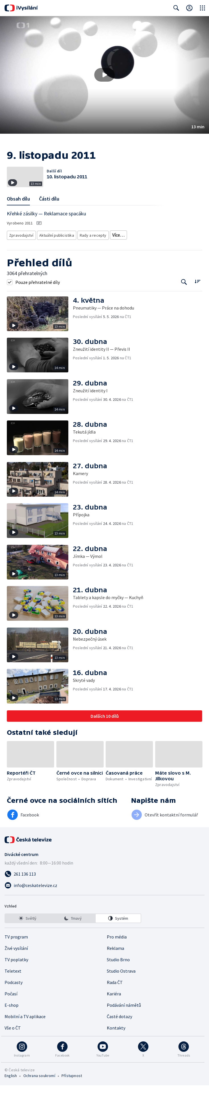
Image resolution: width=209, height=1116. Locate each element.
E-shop (12, 1036)
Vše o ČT (13, 1058)
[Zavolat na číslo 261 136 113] (104, 904)
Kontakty (116, 1058)
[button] (104, 75)
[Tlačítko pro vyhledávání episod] (184, 313)
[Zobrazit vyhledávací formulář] (176, 8)
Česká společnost (23, 267)
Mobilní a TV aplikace (25, 1047)
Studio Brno (118, 990)
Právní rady (118, 258)
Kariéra (114, 1024)
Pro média (117, 967)
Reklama (115, 979)
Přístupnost (72, 1106)
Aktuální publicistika (55, 258)
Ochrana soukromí (39, 1106)
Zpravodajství (21, 258)
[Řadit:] (197, 312)
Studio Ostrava (121, 1001)
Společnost (143, 258)
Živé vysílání (16, 979)
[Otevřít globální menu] (202, 8)
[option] (27, 949)
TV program (16, 967)
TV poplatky (16, 990)
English (11, 1106)
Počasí (11, 1024)
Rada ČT (115, 1013)
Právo (163, 258)
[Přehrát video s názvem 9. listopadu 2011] (104, 75)
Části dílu (49, 223)
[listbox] (73, 949)
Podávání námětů (124, 1036)
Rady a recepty (90, 258)
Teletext (13, 1001)
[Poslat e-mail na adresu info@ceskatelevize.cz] (104, 916)
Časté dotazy (119, 1047)
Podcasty (13, 1013)
